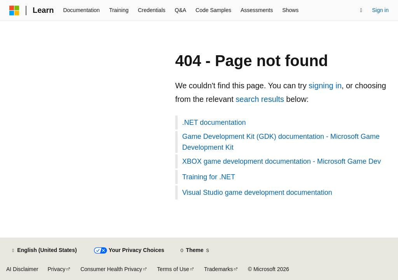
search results (260, 99)
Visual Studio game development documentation (257, 192)
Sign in (380, 10)
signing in (325, 85)
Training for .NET (208, 177)
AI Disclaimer (22, 269)
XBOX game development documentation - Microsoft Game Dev (281, 161)
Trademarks (218, 269)
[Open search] (361, 11)
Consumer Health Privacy (111, 269)
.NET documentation (214, 122)
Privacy (56, 269)
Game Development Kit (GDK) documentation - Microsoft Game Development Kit (281, 142)
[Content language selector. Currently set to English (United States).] (43, 250)
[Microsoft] (14, 10)
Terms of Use (173, 269)
